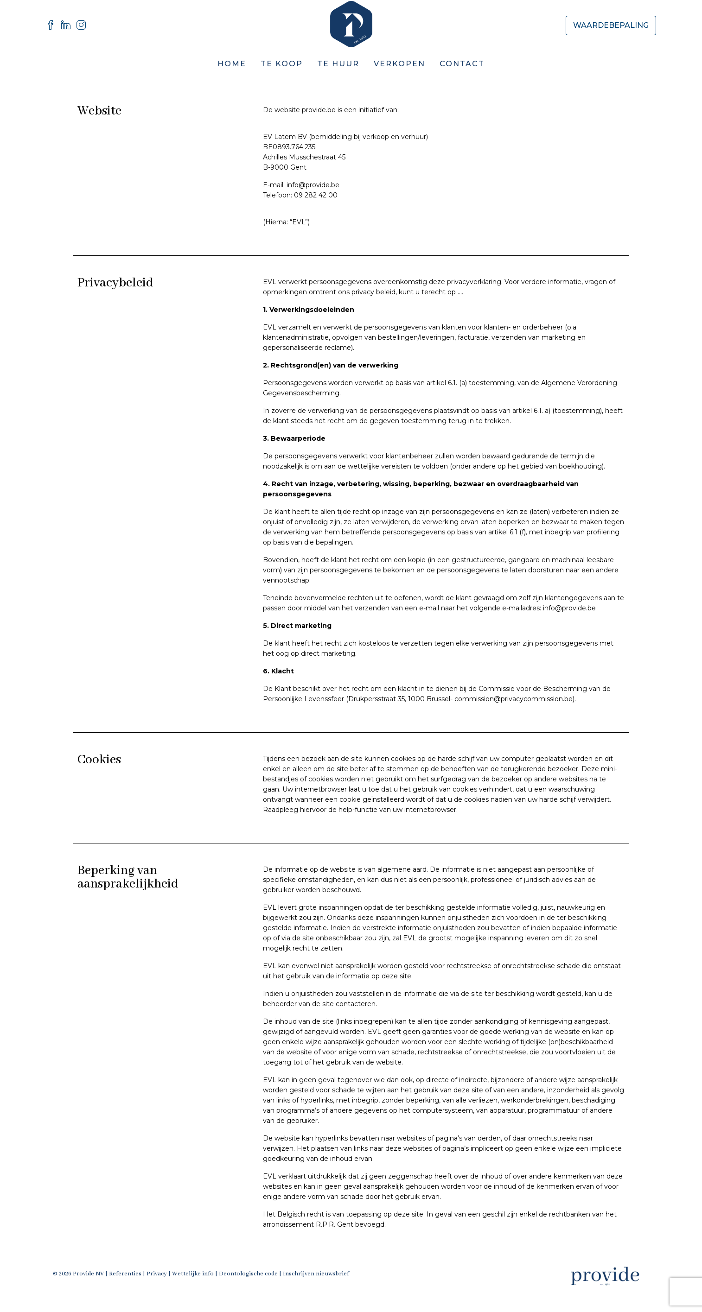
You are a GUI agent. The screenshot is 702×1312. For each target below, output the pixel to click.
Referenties (125, 1274)
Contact (462, 63)
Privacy (157, 1274)
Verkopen (399, 63)
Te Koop (282, 63)
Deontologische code (248, 1274)
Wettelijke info (193, 1274)
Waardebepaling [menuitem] (611, 25)
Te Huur (338, 63)
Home (231, 63)
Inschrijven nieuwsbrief (316, 1274)
